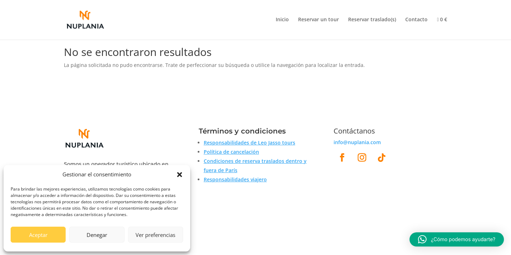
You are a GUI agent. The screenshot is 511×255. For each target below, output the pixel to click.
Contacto (416, 20)
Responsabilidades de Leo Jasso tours (249, 142)
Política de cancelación (231, 151)
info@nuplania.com (357, 142)
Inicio (282, 20)
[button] (179, 174)
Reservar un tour (318, 20)
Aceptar (38, 234)
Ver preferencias (155, 234)
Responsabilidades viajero (235, 179)
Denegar (97, 234)
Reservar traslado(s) (372, 20)
